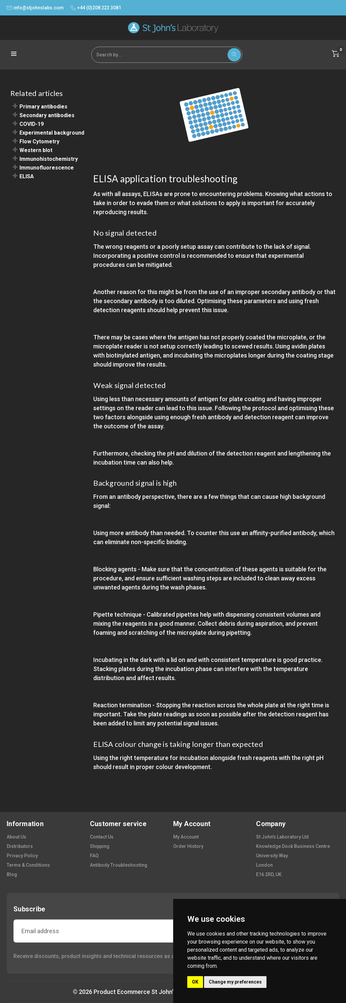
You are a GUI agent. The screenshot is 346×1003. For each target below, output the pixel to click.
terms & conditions (28, 865)
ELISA (26, 176)
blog (12, 874)
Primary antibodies (43, 106)
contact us (101, 837)
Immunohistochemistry (48, 159)
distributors (20, 846)
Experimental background (51, 133)
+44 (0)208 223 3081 (95, 7)
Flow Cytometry (39, 141)
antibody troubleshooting (118, 865)
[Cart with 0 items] (335, 53)
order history (188, 846)
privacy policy (22, 855)
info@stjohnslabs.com (35, 7)
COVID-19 (31, 124)
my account (186, 837)
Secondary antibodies (47, 115)
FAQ (94, 855)
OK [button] (195, 982)
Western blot (35, 150)
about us (16, 837)
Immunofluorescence (46, 167)
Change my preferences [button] (235, 982)
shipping (99, 846)
